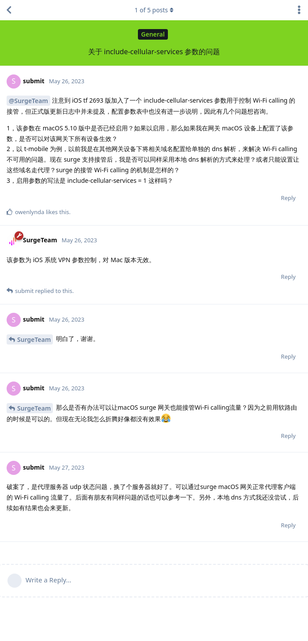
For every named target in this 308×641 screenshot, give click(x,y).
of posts (153, 10)
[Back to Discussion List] (9, 10)
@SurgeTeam (28, 100)
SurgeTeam (34, 339)
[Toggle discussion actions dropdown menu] (299, 10)
